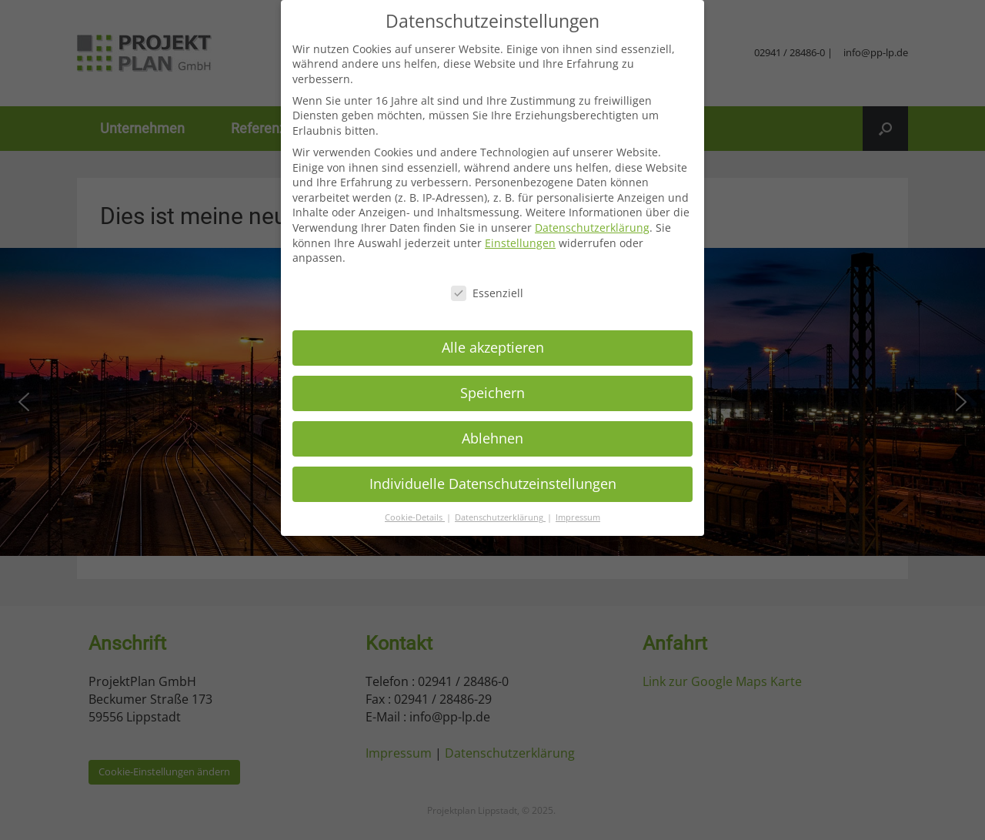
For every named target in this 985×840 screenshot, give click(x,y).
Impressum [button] (578, 517)
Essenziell (487, 293)
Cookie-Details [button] (415, 517)
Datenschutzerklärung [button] (500, 517)
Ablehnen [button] (492, 438)
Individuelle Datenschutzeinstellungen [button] (492, 483)
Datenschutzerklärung (592, 227)
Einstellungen (520, 243)
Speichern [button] (492, 392)
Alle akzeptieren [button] (493, 347)
